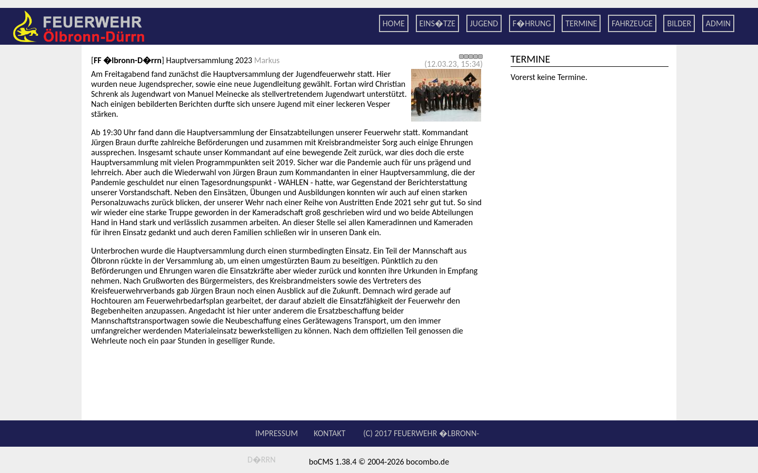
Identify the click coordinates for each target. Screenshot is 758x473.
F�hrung (532, 23)
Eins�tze (438, 23)
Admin (718, 23)
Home (394, 23)
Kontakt (329, 433)
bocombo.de (427, 462)
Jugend (484, 23)
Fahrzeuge (632, 23)
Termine (581, 23)
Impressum (276, 433)
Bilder (679, 23)
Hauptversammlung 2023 (209, 60)
